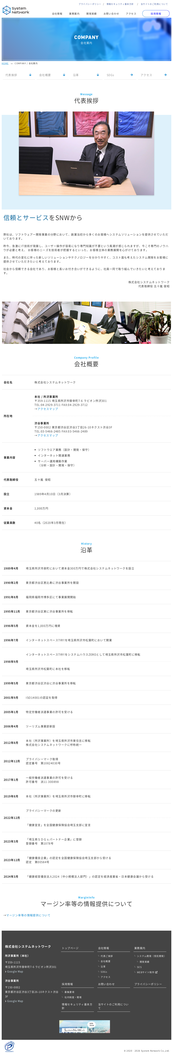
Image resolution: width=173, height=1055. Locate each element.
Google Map (15, 971)
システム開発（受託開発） (151, 956)
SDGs (110, 75)
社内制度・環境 (73, 997)
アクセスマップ (48, 409)
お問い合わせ (111, 13)
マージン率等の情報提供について (28, 915)
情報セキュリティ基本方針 (120, 4)
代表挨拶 (11, 75)
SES (139, 966)
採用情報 (67, 984)
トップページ (70, 948)
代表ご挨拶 (107, 956)
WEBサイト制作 (147, 972)
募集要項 (69, 991)
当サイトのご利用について (154, 4)
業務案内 (74, 13)
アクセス (131, 13)
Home (5, 63)
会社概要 (45, 75)
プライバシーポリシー (90, 4)
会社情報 (57, 13)
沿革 (76, 75)
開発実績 (91, 13)
